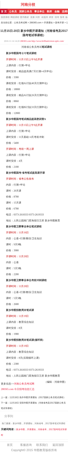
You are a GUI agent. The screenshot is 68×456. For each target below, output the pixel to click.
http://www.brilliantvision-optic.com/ (48, 41)
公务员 (13, 11)
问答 (38, 17)
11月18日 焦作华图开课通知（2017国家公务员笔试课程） (38, 397)
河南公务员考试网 (24, 383)
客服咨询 (26, 444)
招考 (57, 17)
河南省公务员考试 (31, 47)
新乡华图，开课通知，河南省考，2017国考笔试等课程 (39, 423)
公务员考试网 (20, 22)
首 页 (4, 11)
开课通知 (48, 22)
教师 (49, 11)
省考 (23, 53)
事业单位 (39, 11)
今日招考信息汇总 (24, 389)
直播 (32, 17)
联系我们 (42, 444)
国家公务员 (25, 11)
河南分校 (28, 5)
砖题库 (45, 17)
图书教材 (24, 17)
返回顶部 (58, 444)
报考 (62, 17)
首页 (10, 444)
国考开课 (59, 22)
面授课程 (5, 17)
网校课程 (15, 17)
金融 (56, 11)
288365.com (36, 22)
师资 (51, 17)
